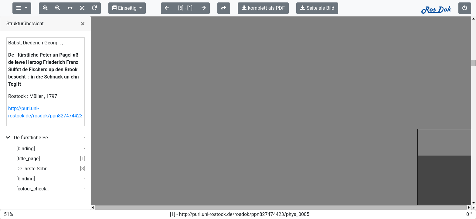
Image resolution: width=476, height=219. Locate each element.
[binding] (25, 148)
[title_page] (28, 159)
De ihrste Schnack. (33, 169)
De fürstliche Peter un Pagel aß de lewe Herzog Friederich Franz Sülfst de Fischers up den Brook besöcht (32, 138)
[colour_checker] (33, 189)
